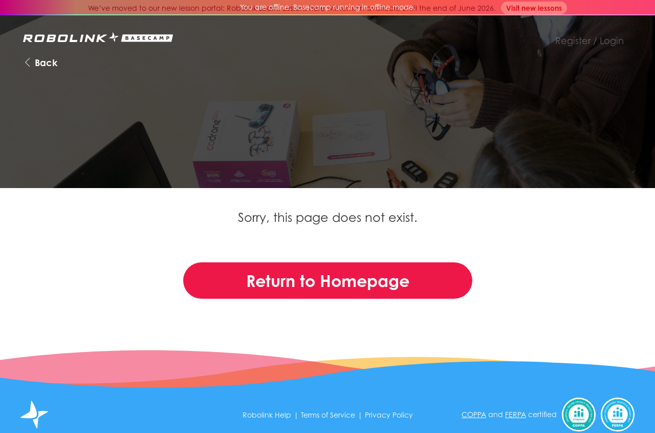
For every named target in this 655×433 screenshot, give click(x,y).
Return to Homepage (327, 281)
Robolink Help (267, 414)
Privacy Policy (389, 414)
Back (40, 62)
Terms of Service (328, 414)
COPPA (474, 414)
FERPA (515, 414)
